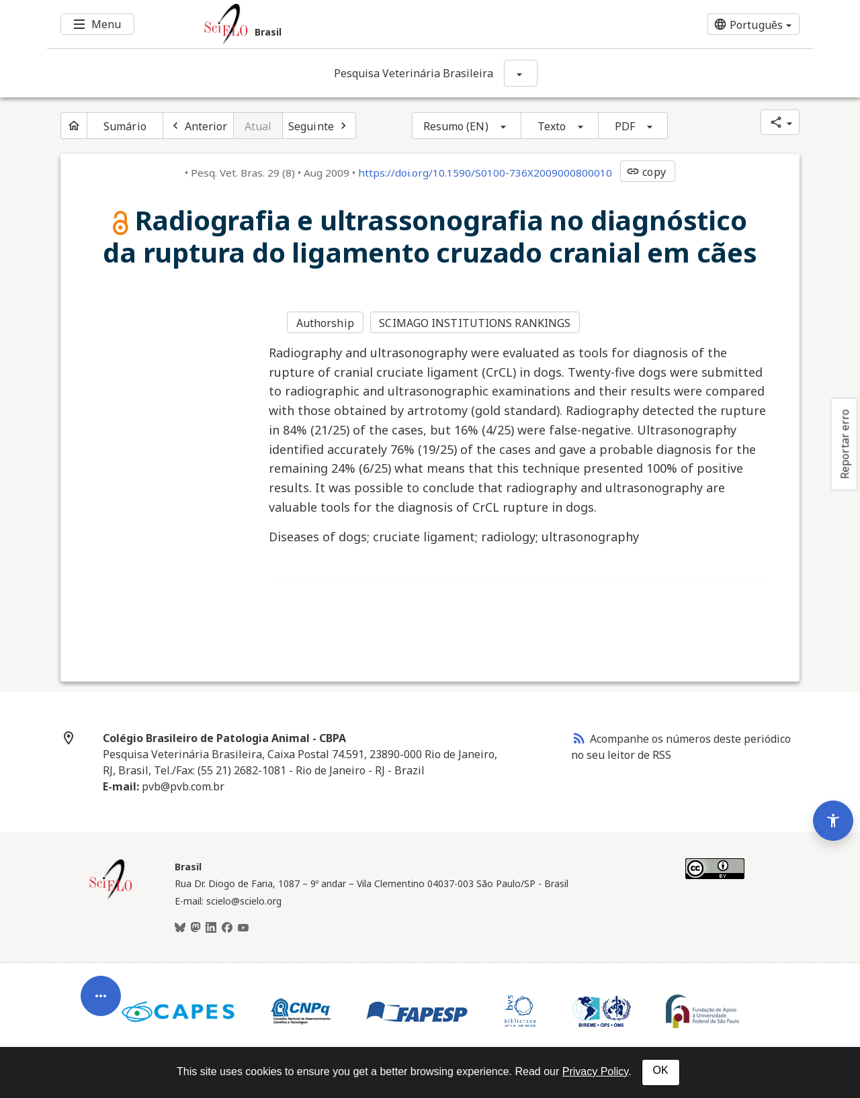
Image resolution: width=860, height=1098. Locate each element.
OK (661, 1070)
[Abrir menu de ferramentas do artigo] (101, 1000)
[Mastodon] (195, 928)
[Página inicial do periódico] (73, 125)
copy (645, 172)
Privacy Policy (595, 1071)
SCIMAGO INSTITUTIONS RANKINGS (474, 323)
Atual (258, 126)
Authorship (325, 323)
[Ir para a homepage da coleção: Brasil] (366, 24)
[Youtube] (243, 928)
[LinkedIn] (211, 928)
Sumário (124, 126)
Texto (552, 126)
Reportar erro (844, 444)
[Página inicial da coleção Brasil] (110, 897)
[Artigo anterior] (198, 125)
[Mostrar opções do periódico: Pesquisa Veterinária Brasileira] (521, 73)
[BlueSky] (180, 928)
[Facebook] (227, 928)
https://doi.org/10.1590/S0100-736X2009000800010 (485, 172)
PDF (625, 126)
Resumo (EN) (455, 126)
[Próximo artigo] (319, 125)
